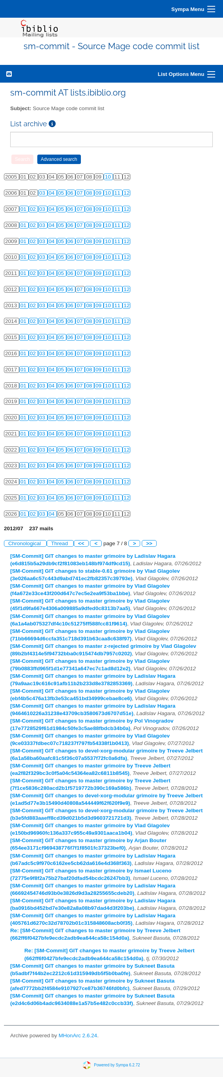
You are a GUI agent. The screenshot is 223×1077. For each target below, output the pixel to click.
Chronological (25, 543)
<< (81, 543)
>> (149, 543)
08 (89, 193)
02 (33, 209)
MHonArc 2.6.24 (77, 1035)
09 (99, 193)
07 (80, 193)
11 (118, 193)
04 (52, 193)
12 (127, 193)
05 (62, 193)
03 (43, 193)
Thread (60, 543)
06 (71, 193)
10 (108, 177)
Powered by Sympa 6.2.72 (117, 1065)
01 (24, 209)
